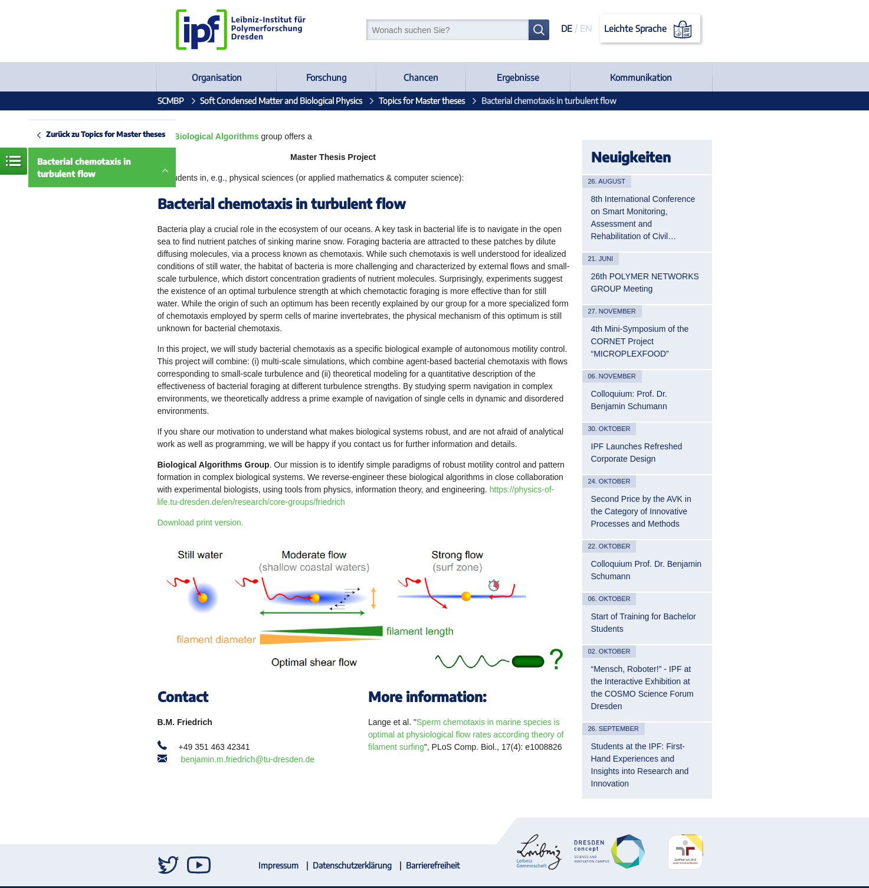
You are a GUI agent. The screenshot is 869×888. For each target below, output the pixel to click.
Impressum (278, 865)
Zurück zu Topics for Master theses (105, 134)
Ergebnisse (518, 77)
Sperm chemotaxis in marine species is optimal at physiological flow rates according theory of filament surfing (466, 734)
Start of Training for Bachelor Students (643, 623)
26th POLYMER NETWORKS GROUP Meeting (645, 282)
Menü (13, 161)
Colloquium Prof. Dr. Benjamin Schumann (646, 570)
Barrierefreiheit (433, 865)
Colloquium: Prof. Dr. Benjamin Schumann (629, 400)
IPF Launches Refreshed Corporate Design (637, 452)
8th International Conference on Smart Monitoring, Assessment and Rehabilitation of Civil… (643, 217)
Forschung (326, 77)
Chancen (421, 77)
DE (566, 28)
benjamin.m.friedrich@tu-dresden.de (247, 759)
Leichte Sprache (650, 29)
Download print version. (201, 522)
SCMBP (171, 101)
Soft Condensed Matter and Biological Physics (281, 101)
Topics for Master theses (422, 101)
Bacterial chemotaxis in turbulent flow (84, 167)
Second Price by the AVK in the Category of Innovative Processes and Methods (641, 511)
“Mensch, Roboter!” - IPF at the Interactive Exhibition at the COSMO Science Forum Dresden (642, 687)
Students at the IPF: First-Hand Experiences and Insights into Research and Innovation (640, 765)
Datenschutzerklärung (352, 865)
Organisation (217, 77)
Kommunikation (641, 77)
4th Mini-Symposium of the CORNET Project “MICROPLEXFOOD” (640, 341)
